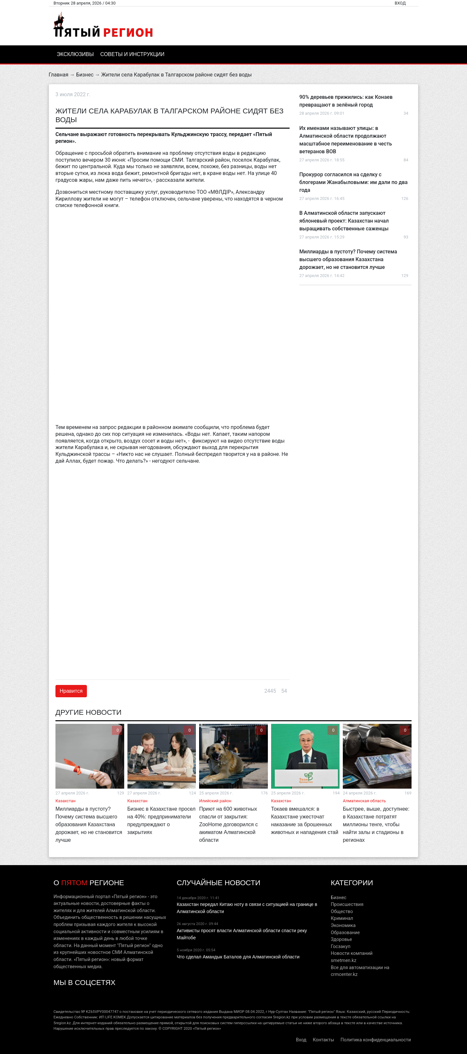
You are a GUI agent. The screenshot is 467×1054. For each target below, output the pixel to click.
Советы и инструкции (132, 54)
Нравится (71, 691)
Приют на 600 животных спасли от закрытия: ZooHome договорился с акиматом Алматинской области (228, 824)
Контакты (323, 1040)
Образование (345, 932)
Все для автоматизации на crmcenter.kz (360, 971)
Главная (58, 75)
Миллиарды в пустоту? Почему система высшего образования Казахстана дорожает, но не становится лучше (348, 259)
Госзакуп (340, 946)
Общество (342, 911)
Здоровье (341, 939)
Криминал (342, 918)
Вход (400, 3)
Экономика (343, 925)
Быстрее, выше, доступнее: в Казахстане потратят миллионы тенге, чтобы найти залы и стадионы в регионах (376, 824)
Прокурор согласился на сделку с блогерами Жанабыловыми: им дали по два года (353, 182)
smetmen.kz (343, 960)
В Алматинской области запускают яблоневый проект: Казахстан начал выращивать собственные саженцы (344, 221)
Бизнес (85, 75)
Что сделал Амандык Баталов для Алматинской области (238, 956)
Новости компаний (352, 953)
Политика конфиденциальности (376, 1040)
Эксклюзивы (75, 54)
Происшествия (347, 904)
